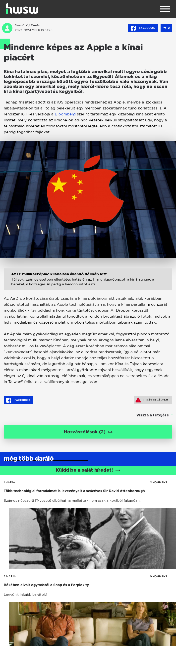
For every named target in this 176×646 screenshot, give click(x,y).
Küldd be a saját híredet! (88, 470)
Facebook (143, 28)
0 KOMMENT (158, 576)
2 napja (10, 576)
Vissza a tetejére (152, 415)
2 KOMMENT (158, 482)
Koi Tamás (33, 25)
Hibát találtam (151, 400)
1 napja (9, 482)
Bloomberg (65, 114)
